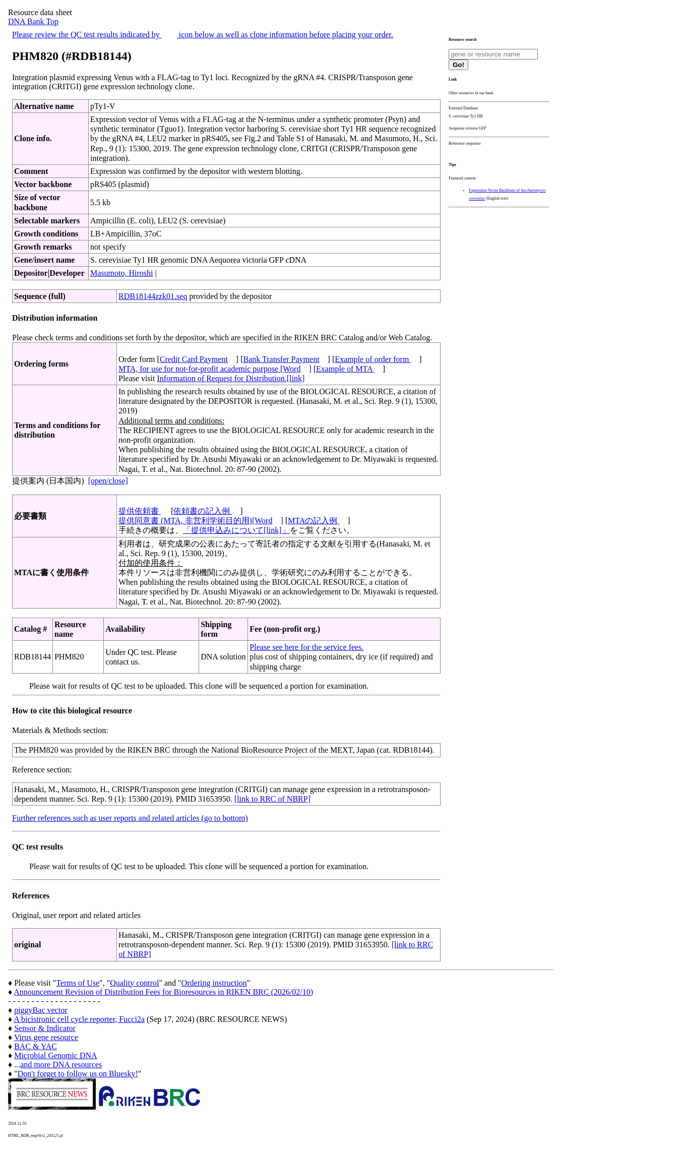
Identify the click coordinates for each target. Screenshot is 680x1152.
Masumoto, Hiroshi (121, 273)
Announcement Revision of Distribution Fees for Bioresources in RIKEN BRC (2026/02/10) (163, 992)
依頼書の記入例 (202, 511)
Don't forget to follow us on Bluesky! (78, 1073)
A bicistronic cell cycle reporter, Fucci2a (79, 1019)
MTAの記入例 (313, 520)
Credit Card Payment (194, 359)
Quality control (134, 983)
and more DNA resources (61, 1064)
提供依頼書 (139, 511)
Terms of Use (77, 983)
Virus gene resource (46, 1037)
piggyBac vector (40, 1010)
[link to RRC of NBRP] (272, 799)
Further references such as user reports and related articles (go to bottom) (130, 818)
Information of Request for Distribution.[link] (230, 378)
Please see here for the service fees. (306, 647)
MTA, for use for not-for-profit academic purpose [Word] (215, 369)
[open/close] (108, 480)
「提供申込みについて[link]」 (236, 530)
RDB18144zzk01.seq (152, 296)
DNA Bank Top (33, 21)
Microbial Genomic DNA (55, 1055)
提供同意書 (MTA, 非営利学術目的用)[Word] (200, 520)
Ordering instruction (214, 983)
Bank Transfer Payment (281, 359)
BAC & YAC (35, 1046)
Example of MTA (345, 369)
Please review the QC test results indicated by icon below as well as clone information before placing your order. (202, 34)
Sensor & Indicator (45, 1028)
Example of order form (373, 359)
